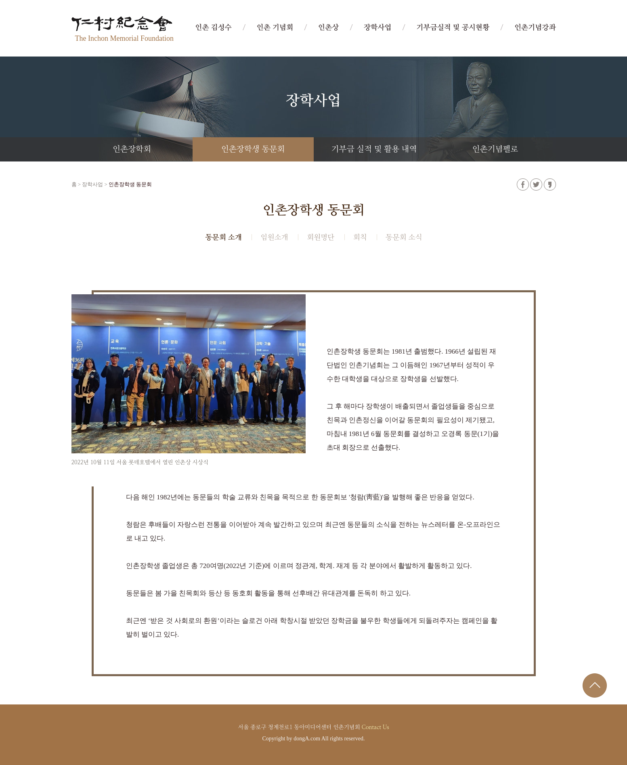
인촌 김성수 (213, 27)
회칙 (360, 237)
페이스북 (523, 184)
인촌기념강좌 (535, 27)
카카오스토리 (550, 184)
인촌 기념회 (275, 27)
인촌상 (328, 27)
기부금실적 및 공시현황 (452, 27)
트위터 (536, 184)
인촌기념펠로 (495, 149)
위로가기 (595, 685)
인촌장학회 (132, 149)
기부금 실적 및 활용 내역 (374, 149)
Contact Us (375, 727)
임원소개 (274, 237)
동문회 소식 (404, 237)
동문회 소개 (223, 237)
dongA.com (307, 739)
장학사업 (377, 27)
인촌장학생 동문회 (253, 149)
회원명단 (320, 237)
